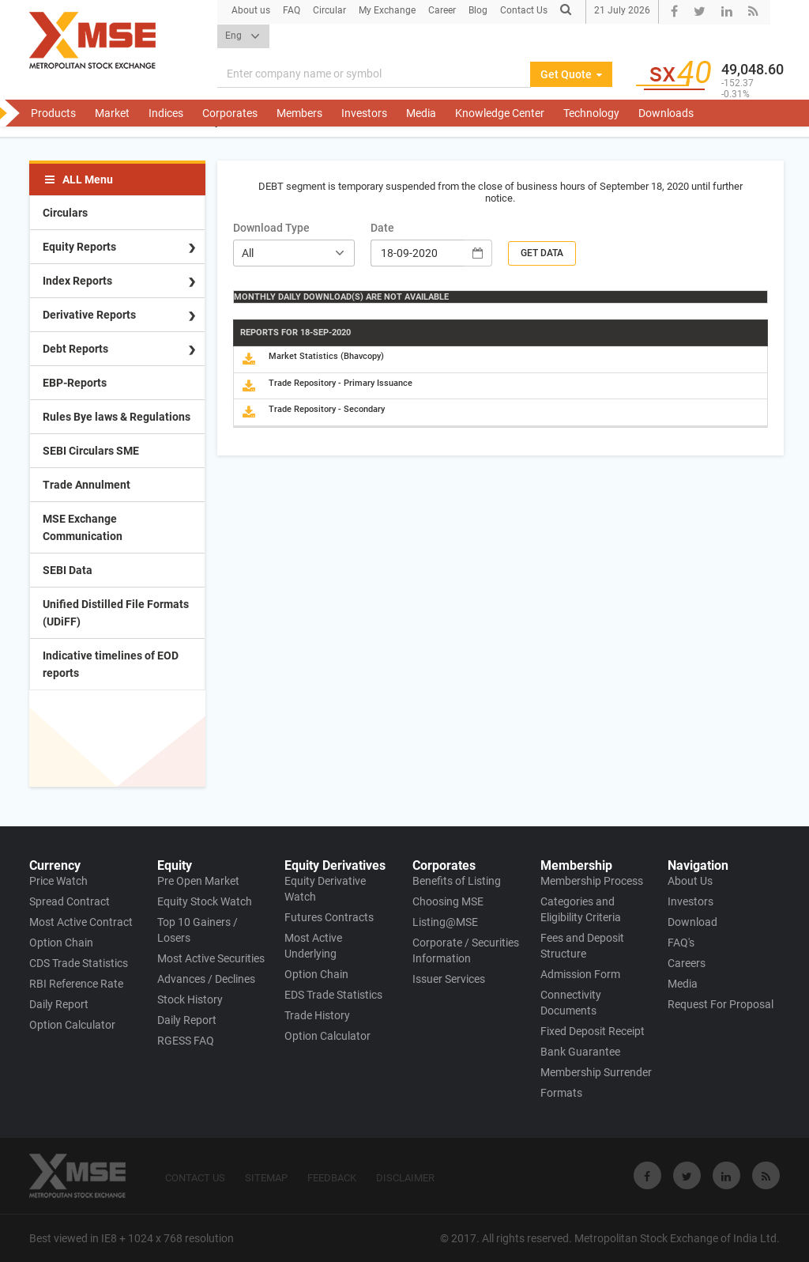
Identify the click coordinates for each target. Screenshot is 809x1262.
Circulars (65, 212)
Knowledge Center (499, 113)
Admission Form (580, 974)
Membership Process (591, 881)
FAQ (291, 10)
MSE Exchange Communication (82, 527)
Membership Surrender (596, 1072)
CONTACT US (195, 1178)
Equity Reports (79, 246)
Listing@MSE (445, 922)
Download (692, 922)
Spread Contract (69, 901)
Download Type (271, 227)
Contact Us (523, 10)
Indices (166, 113)
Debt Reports (75, 348)
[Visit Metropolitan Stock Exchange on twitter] (687, 1175)
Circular (329, 10)
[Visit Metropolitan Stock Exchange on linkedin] (726, 1175)
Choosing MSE (448, 901)
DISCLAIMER (405, 1178)
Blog (477, 10)
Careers (687, 963)
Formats (561, 1092)
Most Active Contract (81, 922)
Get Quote (571, 74)
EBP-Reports (75, 382)
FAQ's (681, 942)
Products (53, 113)
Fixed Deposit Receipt (592, 1031)
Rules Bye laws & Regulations (116, 416)
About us (250, 10)
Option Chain (61, 942)
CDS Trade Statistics (78, 963)
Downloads (666, 113)
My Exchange (387, 10)
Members (299, 113)
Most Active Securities (211, 958)
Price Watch (58, 881)
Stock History (190, 999)
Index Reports (77, 280)
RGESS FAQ (185, 1040)
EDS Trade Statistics (333, 994)
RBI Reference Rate (76, 983)
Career (442, 10)
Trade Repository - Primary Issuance (340, 383)
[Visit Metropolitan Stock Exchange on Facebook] (647, 1175)
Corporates (230, 113)
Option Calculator (72, 1024)
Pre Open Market (198, 881)
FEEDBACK (331, 1178)
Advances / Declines (206, 979)
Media (421, 113)
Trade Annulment (86, 484)
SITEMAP (266, 1178)
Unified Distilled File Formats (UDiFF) (116, 613)
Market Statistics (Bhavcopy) (326, 356)
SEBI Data (67, 570)
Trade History (317, 1015)
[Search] (374, 74)
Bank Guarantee (580, 1051)
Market (112, 113)
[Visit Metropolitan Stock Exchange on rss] (766, 1175)
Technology (591, 113)
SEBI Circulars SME (91, 450)
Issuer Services (448, 979)
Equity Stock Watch (204, 901)
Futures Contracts (329, 917)
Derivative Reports (89, 314)
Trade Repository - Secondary (327, 409)
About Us (690, 881)
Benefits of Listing (456, 881)
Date (382, 227)
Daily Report (58, 1004)
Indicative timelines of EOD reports (111, 664)
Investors (364, 113)
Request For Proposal (720, 1004)
